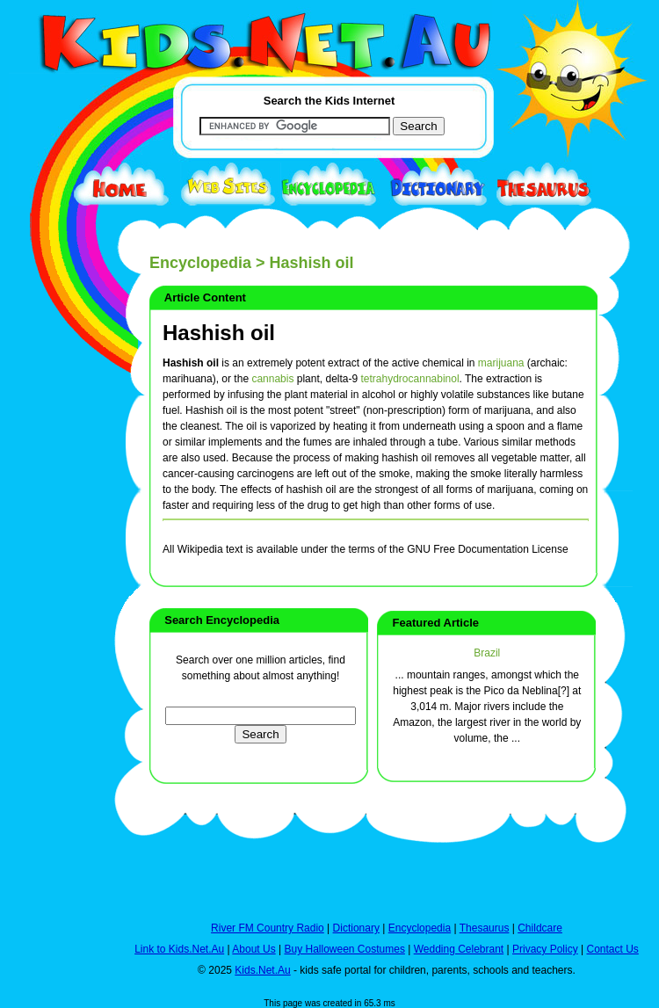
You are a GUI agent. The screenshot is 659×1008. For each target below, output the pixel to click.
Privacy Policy (545, 949)
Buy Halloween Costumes (344, 949)
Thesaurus (485, 928)
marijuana (501, 363)
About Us (253, 949)
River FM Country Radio (267, 928)
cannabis (272, 379)
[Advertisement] (52, 643)
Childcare (540, 928)
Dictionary (356, 928)
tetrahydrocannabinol (410, 379)
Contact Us (612, 949)
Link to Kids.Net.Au (179, 949)
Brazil (487, 653)
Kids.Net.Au (262, 970)
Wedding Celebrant (459, 949)
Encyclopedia (200, 263)
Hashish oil (219, 332)
